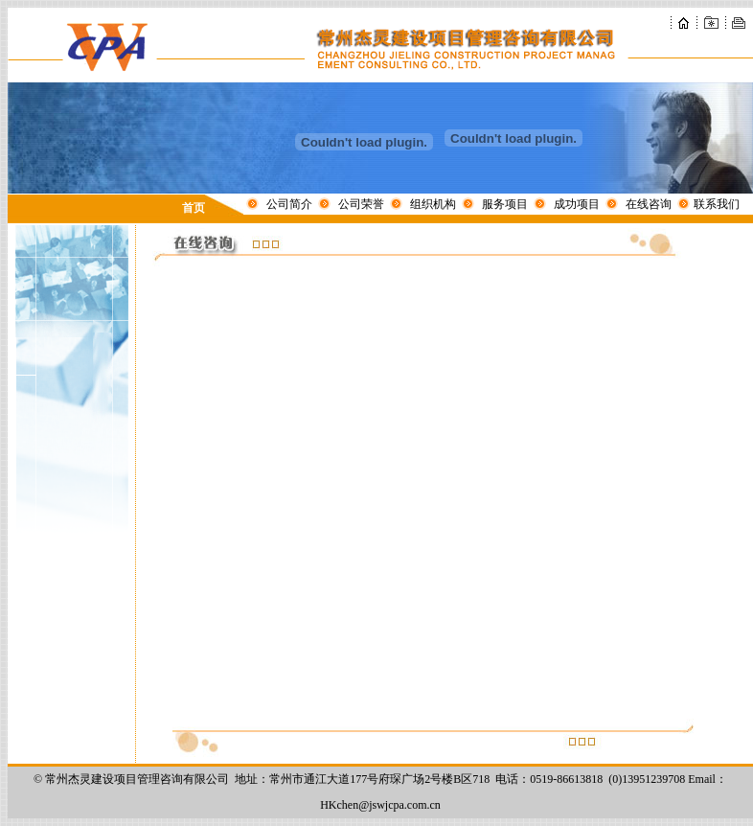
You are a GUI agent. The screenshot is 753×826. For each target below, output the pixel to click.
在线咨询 (649, 204)
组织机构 (433, 204)
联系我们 (717, 204)
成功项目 (577, 204)
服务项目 (505, 204)
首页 (193, 208)
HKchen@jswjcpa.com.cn (380, 805)
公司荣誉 (361, 204)
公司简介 (289, 204)
